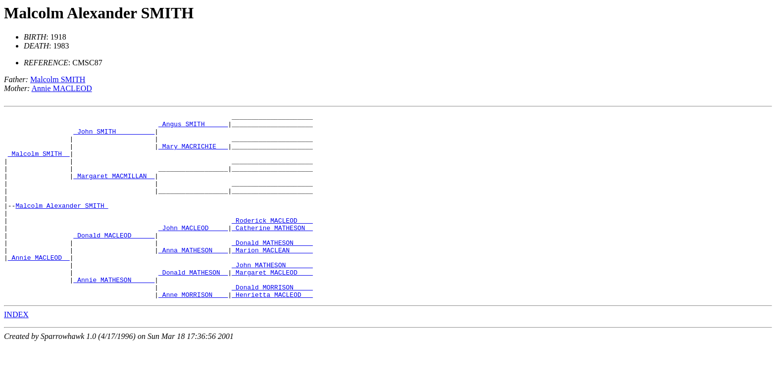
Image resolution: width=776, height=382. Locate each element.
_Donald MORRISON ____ (272, 322)
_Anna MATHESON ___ (193, 278)
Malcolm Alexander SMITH (99, 13)
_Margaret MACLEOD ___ (272, 304)
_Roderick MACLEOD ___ (272, 242)
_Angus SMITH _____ (193, 126)
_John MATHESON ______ (272, 295)
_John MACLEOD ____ (193, 251)
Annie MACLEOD (62, 88)
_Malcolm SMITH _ (39, 162)
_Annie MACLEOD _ (39, 287)
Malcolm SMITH (58, 79)
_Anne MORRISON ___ (193, 331)
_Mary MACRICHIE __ (193, 153)
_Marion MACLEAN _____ (272, 278)
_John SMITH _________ (113, 135)
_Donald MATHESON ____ (272, 269)
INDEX (16, 351)
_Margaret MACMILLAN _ (113, 189)
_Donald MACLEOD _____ (113, 260)
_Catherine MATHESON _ (272, 251)
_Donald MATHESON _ (193, 304)
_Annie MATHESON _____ (113, 313)
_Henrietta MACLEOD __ (272, 331)
